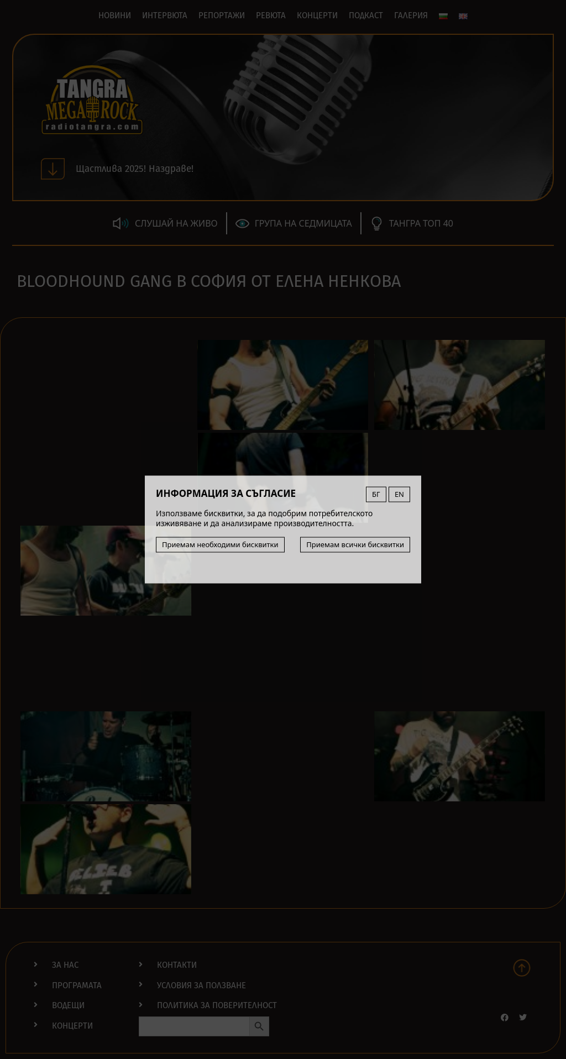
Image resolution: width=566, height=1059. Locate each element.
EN (399, 494)
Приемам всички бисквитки (355, 544)
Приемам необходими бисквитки (220, 544)
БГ (376, 494)
